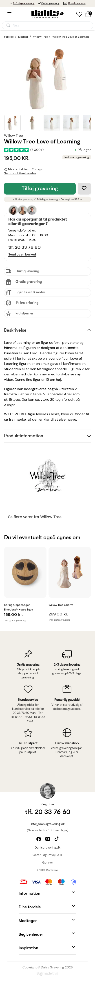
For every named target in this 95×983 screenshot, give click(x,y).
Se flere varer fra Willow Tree (35, 517)
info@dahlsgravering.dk (48, 824)
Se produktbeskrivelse (20, 173)
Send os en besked (22, 254)
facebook (39, 839)
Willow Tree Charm (61, 604)
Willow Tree (13, 135)
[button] (47, 893)
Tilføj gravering (40, 188)
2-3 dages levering (24, 3)
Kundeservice (74, 3)
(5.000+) (37, 150)
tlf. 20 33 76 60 (24, 247)
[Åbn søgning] (47, 25)
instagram (48, 839)
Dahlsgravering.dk (47, 847)
